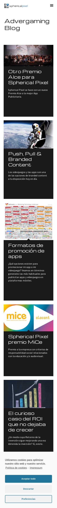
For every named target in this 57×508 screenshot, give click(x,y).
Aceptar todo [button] (28, 479)
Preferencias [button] (28, 499)
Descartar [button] (28, 489)
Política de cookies (16, 468)
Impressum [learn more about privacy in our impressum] (36, 468)
